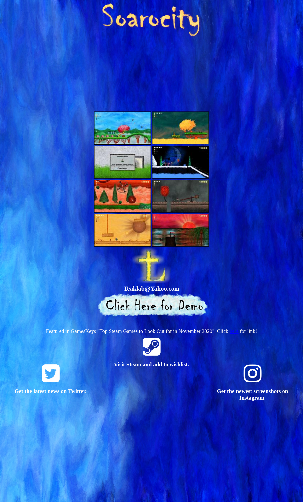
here (234, 331)
